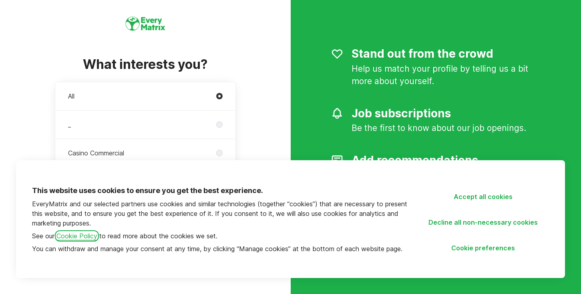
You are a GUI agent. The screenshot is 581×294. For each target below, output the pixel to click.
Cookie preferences (483, 248)
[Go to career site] (17, 22)
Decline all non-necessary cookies (483, 222)
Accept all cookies (483, 197)
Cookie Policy (76, 236)
